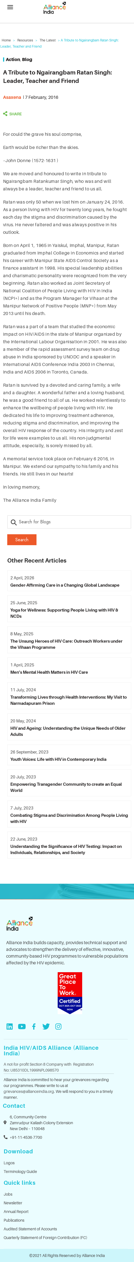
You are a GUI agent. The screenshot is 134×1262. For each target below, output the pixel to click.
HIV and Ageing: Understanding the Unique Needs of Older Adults (68, 731)
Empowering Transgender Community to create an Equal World (66, 787)
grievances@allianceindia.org (29, 1091)
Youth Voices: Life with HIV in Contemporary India (58, 759)
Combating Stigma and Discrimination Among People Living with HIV (69, 818)
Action (13, 59)
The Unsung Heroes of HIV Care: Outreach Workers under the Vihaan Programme (66, 644)
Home (6, 40)
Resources (25, 40)
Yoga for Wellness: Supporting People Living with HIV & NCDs (64, 613)
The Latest (48, 40)
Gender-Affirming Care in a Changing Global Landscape (65, 584)
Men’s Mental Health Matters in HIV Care (49, 672)
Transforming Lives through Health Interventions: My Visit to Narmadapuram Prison (68, 700)
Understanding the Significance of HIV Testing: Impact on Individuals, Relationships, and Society (66, 849)
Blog (27, 59)
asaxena (12, 97)
